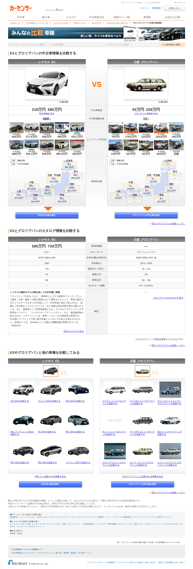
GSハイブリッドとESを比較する (22, 433)
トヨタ (21, 524)
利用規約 (111, 562)
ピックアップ (147, 517)
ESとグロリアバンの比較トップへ (168, 223)
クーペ (84, 517)
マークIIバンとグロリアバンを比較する (142, 402)
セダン (45, 517)
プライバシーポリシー (96, 562)
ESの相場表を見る (46, 113)
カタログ (71, 17)
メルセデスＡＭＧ (169, 524)
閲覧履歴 (156, 8)
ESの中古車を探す (47, 215)
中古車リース (84, 553)
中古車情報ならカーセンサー (23, 553)
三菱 (63, 524)
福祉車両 (127, 517)
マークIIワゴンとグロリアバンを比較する (142, 433)
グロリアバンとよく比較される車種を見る (142, 476)
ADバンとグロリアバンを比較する (169, 433)
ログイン (144, 8)
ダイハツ (70, 524)
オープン (92, 517)
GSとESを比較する (75, 401)
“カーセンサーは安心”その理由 (129, 562)
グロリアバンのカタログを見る (168, 298)
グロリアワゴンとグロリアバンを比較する (114, 463)
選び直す (64, 102)
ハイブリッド (116, 517)
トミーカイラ (100, 524)
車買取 (147, 17)
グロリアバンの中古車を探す (146, 215)
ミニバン (22, 517)
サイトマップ (179, 3)
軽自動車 (13, 517)
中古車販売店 (96, 17)
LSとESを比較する (19, 401)
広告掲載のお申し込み (174, 562)
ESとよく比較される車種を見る (50, 476)
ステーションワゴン (58, 517)
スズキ (57, 524)
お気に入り (174, 8)
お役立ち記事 (172, 17)
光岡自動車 (88, 524)
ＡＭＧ (30, 526)
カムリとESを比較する (49, 401)
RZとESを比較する (47, 462)
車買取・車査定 (16, 533)
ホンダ (34, 524)
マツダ (42, 524)
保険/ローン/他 (122, 17)
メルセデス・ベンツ (152, 524)
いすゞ (79, 524)
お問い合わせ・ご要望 (153, 562)
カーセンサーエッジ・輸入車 (49, 553)
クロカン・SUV (34, 517)
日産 (28, 524)
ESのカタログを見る (74, 331)
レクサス (13, 524)
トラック (136, 517)
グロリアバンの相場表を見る (146, 113)
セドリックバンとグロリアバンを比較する (142, 463)
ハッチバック (74, 517)
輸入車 (46, 17)
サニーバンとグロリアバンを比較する (114, 433)
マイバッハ (39, 526)
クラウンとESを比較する (78, 462)
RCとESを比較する (75, 432)
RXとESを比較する (19, 462)
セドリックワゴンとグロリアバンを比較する (169, 463)
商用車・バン (103, 517)
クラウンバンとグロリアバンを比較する (114, 402)
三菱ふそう (137, 524)
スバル (49, 524)
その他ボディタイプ (163, 517)
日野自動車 (112, 524)
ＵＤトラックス (125, 524)
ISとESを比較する (47, 432)
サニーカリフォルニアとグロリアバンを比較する (169, 402)
